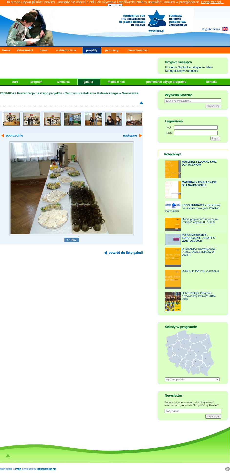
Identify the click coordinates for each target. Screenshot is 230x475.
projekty (92, 50)
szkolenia (63, 82)
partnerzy (111, 50)
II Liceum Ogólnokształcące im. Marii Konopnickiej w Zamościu (189, 69)
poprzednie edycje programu (166, 82)
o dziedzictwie (66, 50)
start (15, 82)
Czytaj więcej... (212, 2)
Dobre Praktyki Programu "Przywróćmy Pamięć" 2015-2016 (199, 296)
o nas (43, 50)
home (6, 50)
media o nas (116, 82)
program (37, 82)
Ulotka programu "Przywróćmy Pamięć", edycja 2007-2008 (200, 220)
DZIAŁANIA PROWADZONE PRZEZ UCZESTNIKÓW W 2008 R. (199, 251)
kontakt (212, 82)
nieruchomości (137, 50)
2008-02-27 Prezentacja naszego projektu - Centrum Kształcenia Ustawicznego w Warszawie (69, 93)
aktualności (25, 50)
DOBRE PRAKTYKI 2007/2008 (200, 270)
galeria (88, 82)
